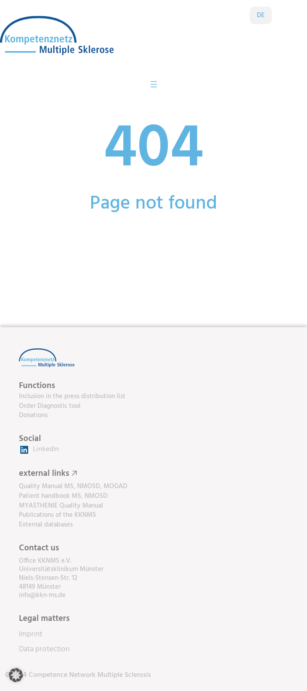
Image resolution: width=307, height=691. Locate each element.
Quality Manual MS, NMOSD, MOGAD (73, 487)
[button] (16, 675)
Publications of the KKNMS (57, 515)
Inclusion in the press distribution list (72, 397)
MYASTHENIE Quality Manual (61, 506)
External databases (46, 525)
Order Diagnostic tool (50, 406)
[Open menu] (153, 84)
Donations (33, 416)
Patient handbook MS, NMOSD (63, 496)
